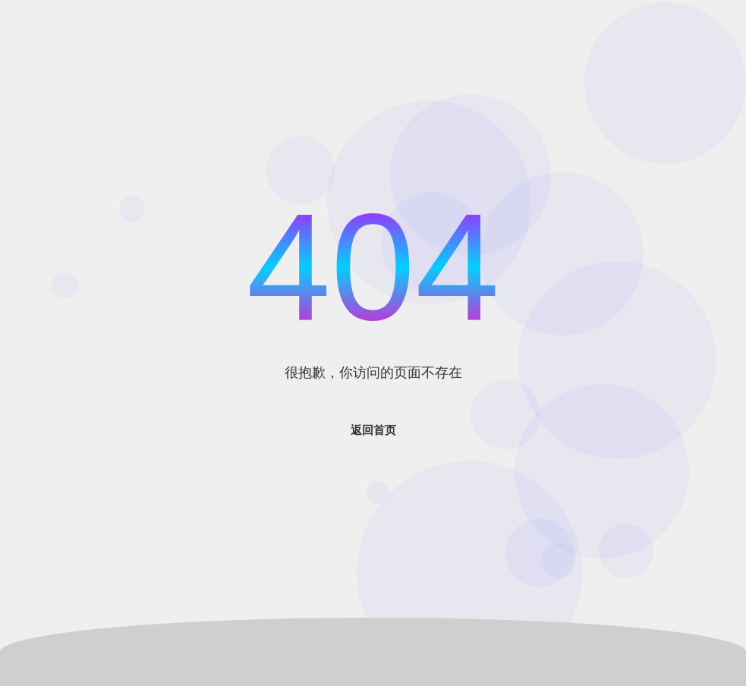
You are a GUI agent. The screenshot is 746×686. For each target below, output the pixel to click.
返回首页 (373, 429)
